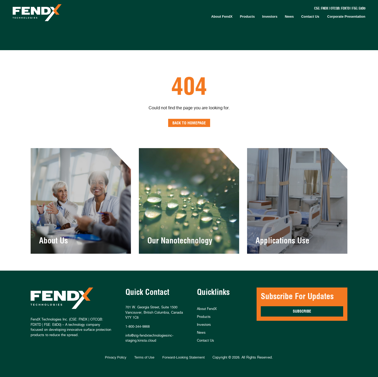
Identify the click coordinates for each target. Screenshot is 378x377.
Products (247, 16)
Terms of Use (144, 357)
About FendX (222, 16)
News (289, 16)
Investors (269, 16)
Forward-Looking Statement (183, 357)
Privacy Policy (115, 357)
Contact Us (310, 16)
